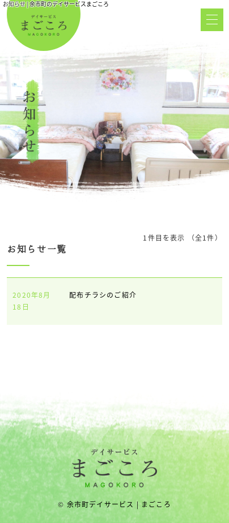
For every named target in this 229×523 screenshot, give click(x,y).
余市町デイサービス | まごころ (119, 504)
